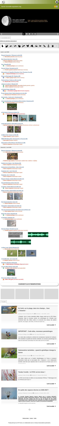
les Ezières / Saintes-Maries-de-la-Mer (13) (11, 186)
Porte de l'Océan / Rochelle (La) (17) (9, 68)
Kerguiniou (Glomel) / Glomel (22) (9, 262)
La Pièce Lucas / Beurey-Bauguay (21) (10, 247)
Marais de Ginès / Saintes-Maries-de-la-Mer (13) (12, 190)
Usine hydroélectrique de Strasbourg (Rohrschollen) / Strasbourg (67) (17, 101)
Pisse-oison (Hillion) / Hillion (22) (9, 277)
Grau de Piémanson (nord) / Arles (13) (10, 182)
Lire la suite (51, 325)
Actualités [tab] (3, 301)
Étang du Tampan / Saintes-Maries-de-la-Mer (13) (12, 178)
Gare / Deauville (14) (6, 64)
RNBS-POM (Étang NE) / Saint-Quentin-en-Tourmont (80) (14, 138)
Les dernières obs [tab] (5, 38)
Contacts (31, 418)
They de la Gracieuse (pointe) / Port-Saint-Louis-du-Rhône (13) (15, 209)
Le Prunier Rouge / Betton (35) (8, 89)
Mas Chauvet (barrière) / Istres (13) (9, 59)
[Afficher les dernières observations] (8, 41)
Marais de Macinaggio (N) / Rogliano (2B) (10, 76)
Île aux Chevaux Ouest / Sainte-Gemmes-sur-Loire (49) (14, 93)
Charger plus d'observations (29, 284)
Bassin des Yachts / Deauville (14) (9, 213)
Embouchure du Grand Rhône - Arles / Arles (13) (12, 167)
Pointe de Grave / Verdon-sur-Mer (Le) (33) (11, 80)
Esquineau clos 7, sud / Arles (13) (9, 171)
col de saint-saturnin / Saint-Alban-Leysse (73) (12, 123)
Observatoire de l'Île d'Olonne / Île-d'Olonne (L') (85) (13, 142)
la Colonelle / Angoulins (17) (7, 217)
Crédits (35, 418)
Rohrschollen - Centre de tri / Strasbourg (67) (11, 97)
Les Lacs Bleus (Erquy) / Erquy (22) (9, 266)
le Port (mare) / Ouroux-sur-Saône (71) (10, 112)
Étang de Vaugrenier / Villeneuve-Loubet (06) (11, 55)
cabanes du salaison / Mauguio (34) (9, 84)
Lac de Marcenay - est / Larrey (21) (9, 258)
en (56, 6)
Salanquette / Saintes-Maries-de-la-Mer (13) (11, 205)
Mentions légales (26, 418)
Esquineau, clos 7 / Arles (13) (8, 175)
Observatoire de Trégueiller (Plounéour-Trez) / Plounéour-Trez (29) (16, 72)
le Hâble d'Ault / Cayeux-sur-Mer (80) (9, 134)
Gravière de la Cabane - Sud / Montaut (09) (11, 163)
